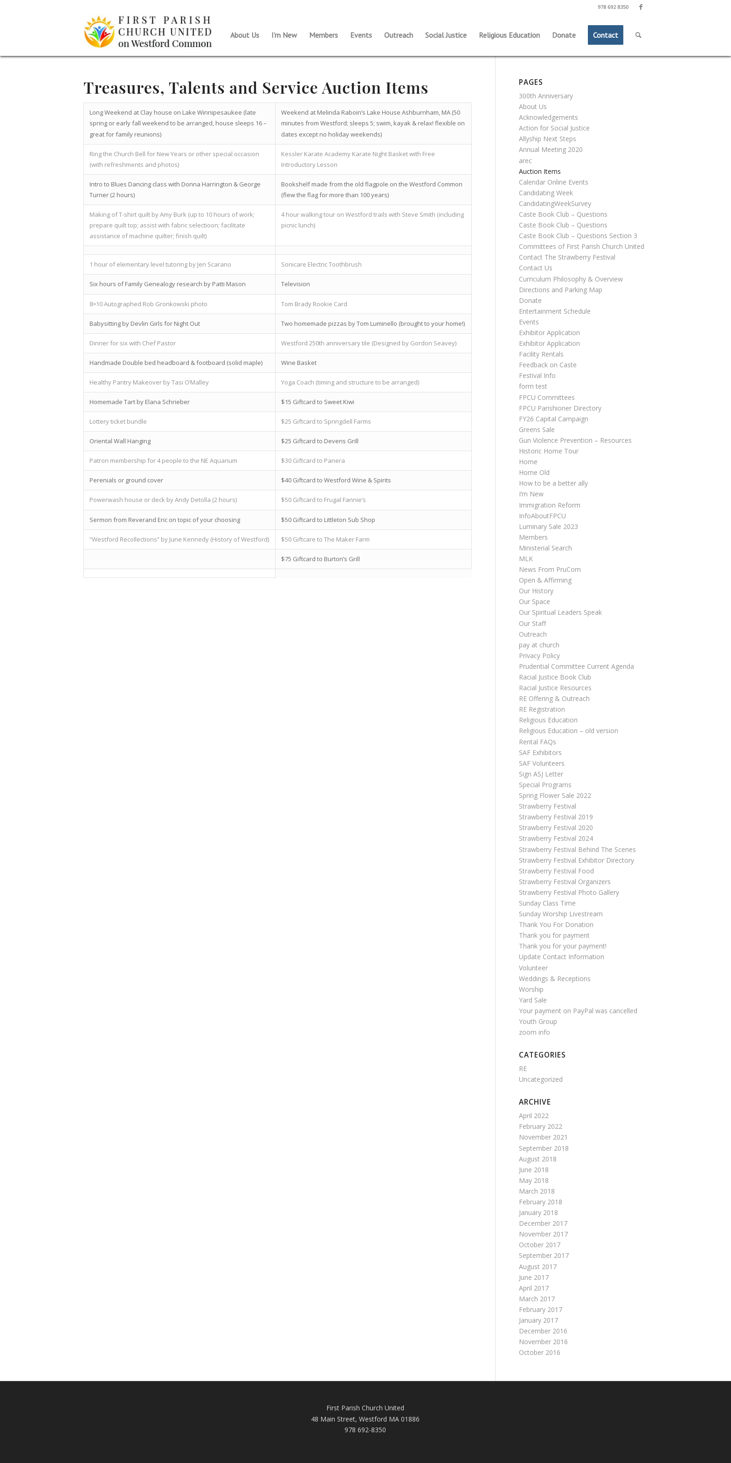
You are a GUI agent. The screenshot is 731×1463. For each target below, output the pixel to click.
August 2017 (538, 1266)
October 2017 (539, 1244)
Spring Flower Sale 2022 (555, 795)
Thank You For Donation (556, 924)
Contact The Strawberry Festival (567, 257)
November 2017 (543, 1233)
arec (525, 160)
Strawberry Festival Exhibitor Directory (576, 860)
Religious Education (548, 719)
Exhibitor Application (549, 332)
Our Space (534, 601)
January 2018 (538, 1212)
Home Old (534, 472)
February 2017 (540, 1309)
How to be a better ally (553, 483)
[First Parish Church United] (148, 32)
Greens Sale (537, 429)
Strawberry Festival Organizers (565, 881)
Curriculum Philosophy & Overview (571, 279)
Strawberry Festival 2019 (556, 816)
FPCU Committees (547, 397)
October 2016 (539, 1352)
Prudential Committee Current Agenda (576, 666)
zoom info (534, 1032)
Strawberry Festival (547, 806)
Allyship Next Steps (547, 138)
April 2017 (534, 1288)
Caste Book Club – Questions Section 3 (578, 235)
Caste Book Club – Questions (563, 214)
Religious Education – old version (568, 730)
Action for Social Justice (554, 128)
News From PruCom (550, 569)
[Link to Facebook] (641, 7)
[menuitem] (244, 35)
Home (528, 461)
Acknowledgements (548, 117)
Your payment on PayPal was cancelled (578, 1010)
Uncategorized (541, 1079)
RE (523, 1068)
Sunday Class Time (547, 903)
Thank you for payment (554, 935)
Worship (531, 989)
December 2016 (543, 1330)
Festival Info (537, 375)
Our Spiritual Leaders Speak (560, 612)
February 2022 (540, 1126)
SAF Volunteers (542, 763)
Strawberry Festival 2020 (556, 827)
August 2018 (538, 1158)
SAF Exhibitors (540, 752)
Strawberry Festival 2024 (556, 838)
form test (533, 386)
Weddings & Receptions (555, 978)
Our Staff (532, 623)
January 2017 (538, 1320)
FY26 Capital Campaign (553, 418)
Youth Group (538, 1021)
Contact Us (535, 267)
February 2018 (540, 1201)
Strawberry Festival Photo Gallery (569, 892)
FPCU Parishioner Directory (560, 408)
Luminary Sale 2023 (548, 526)
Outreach (533, 634)
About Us (533, 106)
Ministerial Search (545, 547)
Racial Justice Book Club (555, 677)
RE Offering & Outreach (554, 698)
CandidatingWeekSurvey (555, 203)
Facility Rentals (541, 354)
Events (529, 321)
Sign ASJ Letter (541, 773)
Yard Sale (533, 1000)
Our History (536, 590)
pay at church (539, 644)
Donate (530, 300)
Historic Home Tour (549, 450)
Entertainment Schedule (555, 311)
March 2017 (537, 1298)
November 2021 (543, 1137)
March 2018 (537, 1191)
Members (533, 537)
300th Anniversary (546, 95)
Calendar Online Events (553, 182)
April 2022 (534, 1115)
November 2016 (543, 1341)
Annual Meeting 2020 (551, 149)
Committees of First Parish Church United (581, 246)
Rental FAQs (537, 741)
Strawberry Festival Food (556, 870)
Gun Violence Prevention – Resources (575, 440)
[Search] (638, 35)
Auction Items (540, 171)
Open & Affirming (545, 580)
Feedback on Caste (548, 364)
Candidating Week (546, 192)
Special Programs (545, 784)
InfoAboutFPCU (542, 515)
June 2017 (534, 1277)
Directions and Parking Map (560, 289)
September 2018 (544, 1148)
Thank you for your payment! (563, 945)
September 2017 (544, 1255)
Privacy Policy (539, 655)
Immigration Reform (549, 505)
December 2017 (543, 1223)
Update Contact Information (561, 956)
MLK (526, 558)
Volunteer (533, 967)
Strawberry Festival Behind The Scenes (577, 849)
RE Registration (542, 709)
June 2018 (534, 1169)
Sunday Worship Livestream (561, 913)
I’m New (531, 493)
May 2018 (534, 1180)
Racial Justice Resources (555, 687)
